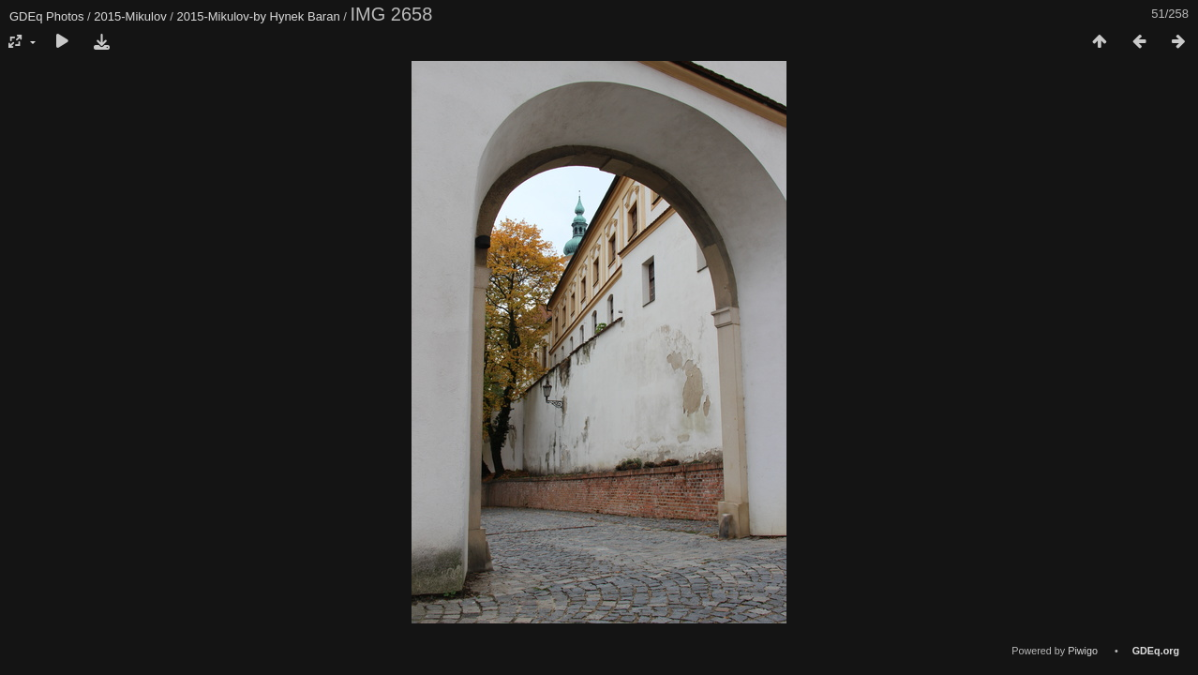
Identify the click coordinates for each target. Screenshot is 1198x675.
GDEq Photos (46, 16)
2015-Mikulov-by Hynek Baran (258, 16)
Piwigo (1083, 650)
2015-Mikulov (130, 16)
